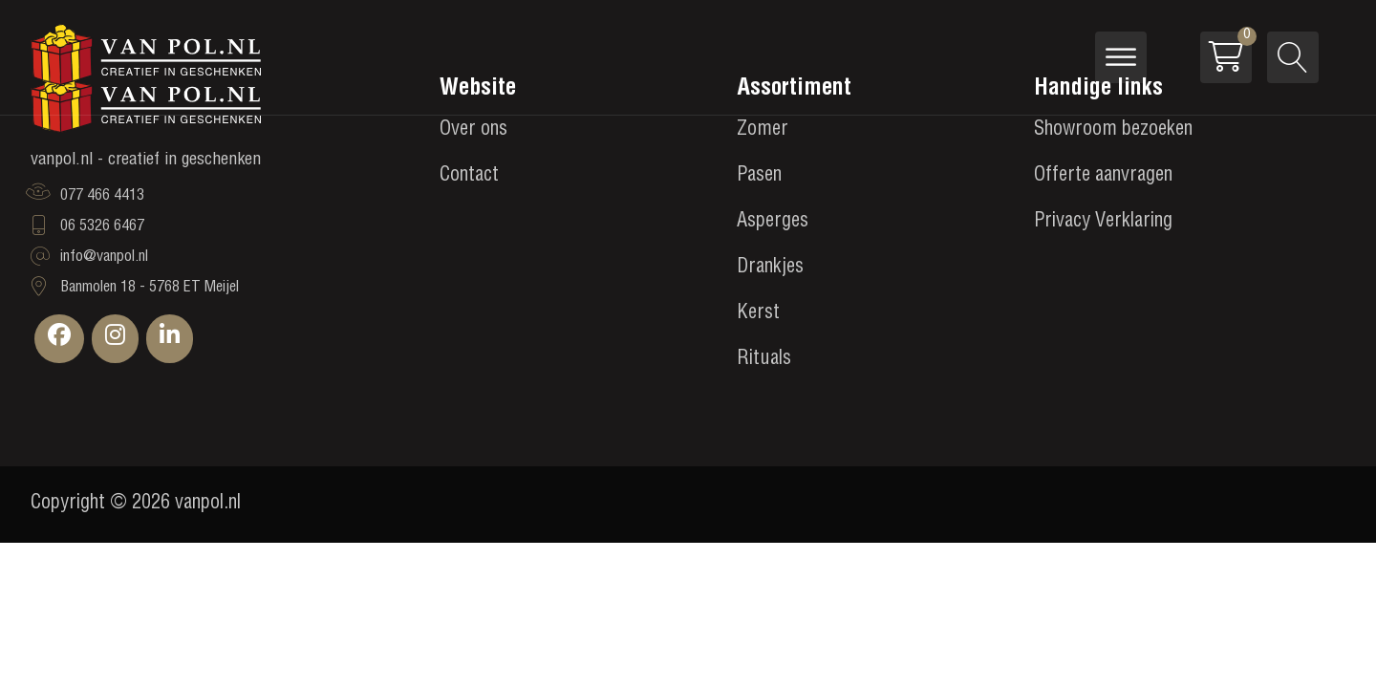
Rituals (764, 360)
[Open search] (1293, 57)
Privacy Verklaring (1103, 222)
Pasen (759, 176)
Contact (469, 176)
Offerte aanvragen (1103, 176)
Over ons (473, 130)
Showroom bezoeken (1113, 130)
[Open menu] (1121, 57)
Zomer (762, 130)
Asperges (772, 222)
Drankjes (770, 268)
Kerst (758, 314)
